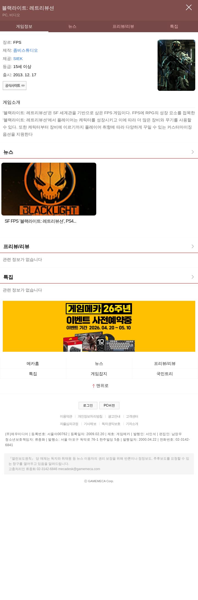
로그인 (88, 405)
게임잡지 (99, 373)
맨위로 (100, 385)
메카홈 (33, 363)
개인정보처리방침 (90, 416)
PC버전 (109, 405)
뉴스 (72, 26)
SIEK (18, 58)
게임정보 (24, 26)
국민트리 (164, 373)
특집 (174, 26)
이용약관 (66, 416)
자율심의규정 (69, 424)
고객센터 (132, 416)
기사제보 (90, 424)
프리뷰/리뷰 (123, 26)
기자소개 (132, 424)
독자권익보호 (111, 424)
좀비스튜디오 (25, 50)
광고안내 (114, 416)
